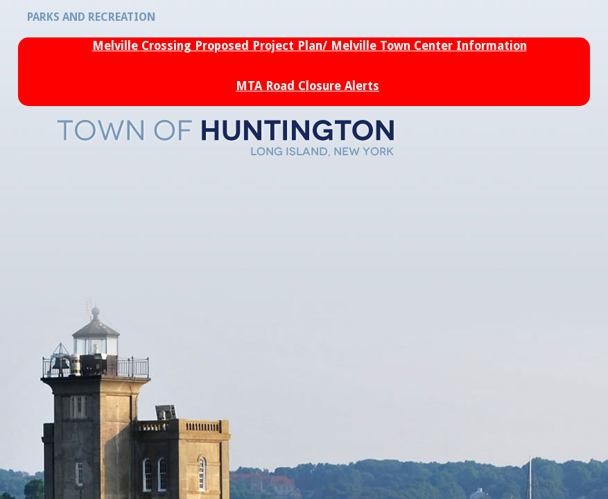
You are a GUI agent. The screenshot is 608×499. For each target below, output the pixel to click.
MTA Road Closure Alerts (307, 86)
